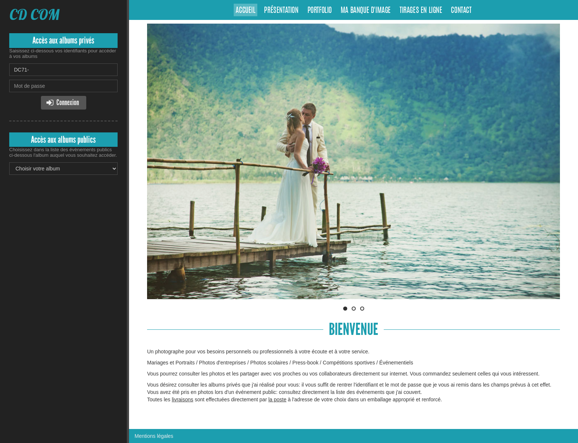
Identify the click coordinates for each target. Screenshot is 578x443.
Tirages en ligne (421, 10)
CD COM (34, 14)
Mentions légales (154, 436)
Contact (461, 10)
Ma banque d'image (366, 10)
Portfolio (319, 10)
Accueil (245, 10)
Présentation (281, 10)
